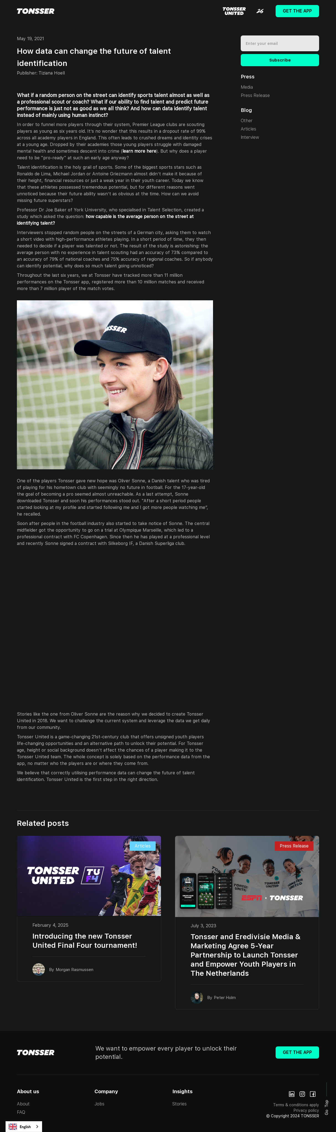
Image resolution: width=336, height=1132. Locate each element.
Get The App (297, 11)
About (23, 1104)
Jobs (99, 1104)
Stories (179, 1104)
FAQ (21, 1112)
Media (247, 87)
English (20, 1126)
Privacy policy (306, 1110)
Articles (248, 129)
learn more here (139, 151)
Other (247, 120)
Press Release (255, 95)
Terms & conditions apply (296, 1105)
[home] (35, 11)
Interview (250, 137)
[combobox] (24, 1126)
